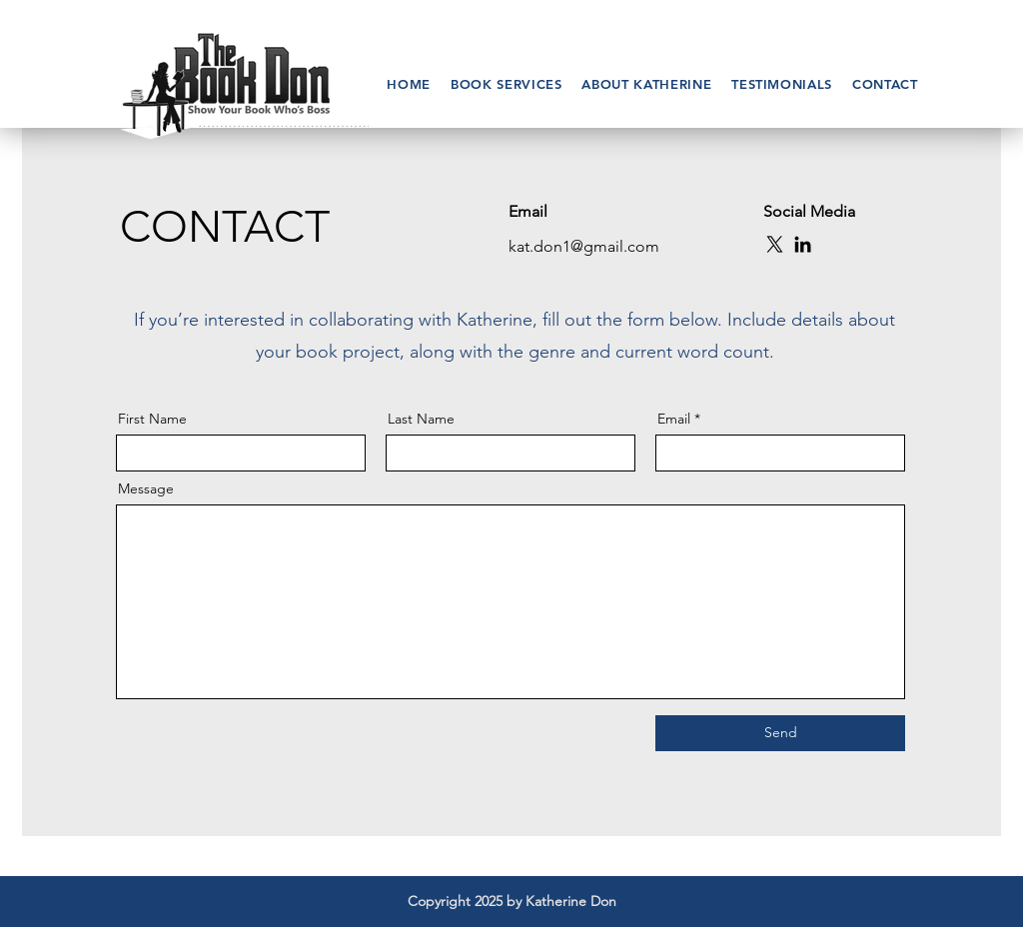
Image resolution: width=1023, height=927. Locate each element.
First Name (152, 419)
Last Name (421, 419)
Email (673, 419)
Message (146, 488)
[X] (774, 244)
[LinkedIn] (802, 244)
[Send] (780, 733)
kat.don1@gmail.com (584, 246)
